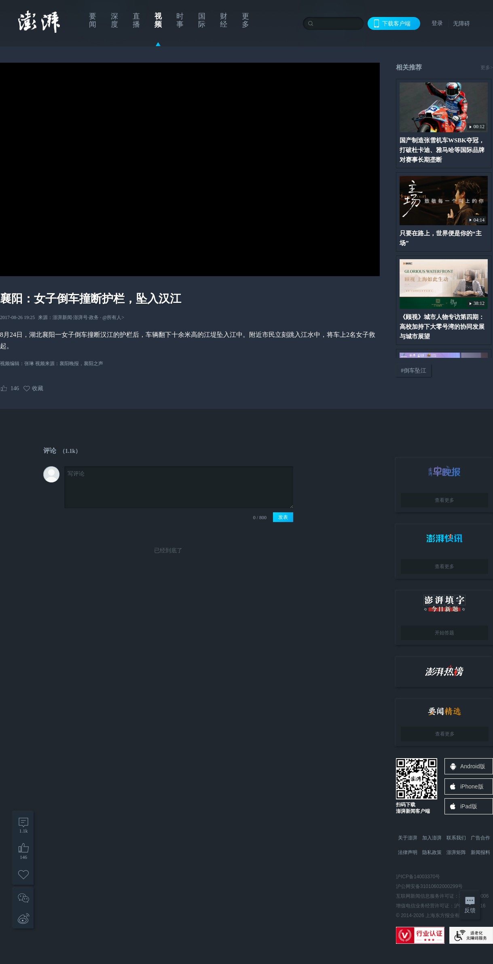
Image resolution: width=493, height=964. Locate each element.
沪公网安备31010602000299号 (429, 886)
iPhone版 (472, 786)
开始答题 (444, 633)
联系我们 (456, 838)
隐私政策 (432, 852)
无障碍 (461, 23)
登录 (437, 23)
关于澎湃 (407, 838)
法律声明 (407, 852)
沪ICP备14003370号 (418, 876)
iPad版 (468, 806)
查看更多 (444, 500)
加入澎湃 (432, 838)
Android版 (472, 766)
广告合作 (480, 838)
